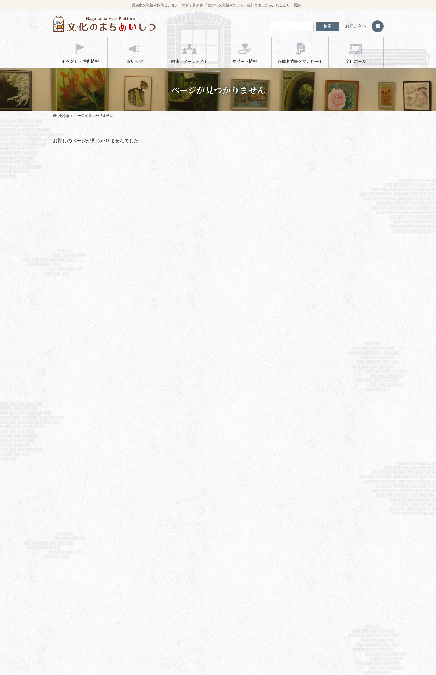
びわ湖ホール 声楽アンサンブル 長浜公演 (364, 242)
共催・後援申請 (245, 598)
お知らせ (307, 263)
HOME (64, 567)
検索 (327, 26)
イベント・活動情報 (160, 567)
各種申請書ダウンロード (248, 609)
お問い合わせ (357, 26)
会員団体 (69, 587)
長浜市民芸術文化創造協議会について (89, 576)
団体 (151, 629)
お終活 (341, 221)
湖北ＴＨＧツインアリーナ (318, 200)
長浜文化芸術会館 (311, 221)
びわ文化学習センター (165, 609)
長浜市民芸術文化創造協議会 (331, 331)
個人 (151, 639)
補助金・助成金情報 (248, 577)
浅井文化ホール (309, 283)
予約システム (69, 618)
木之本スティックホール (316, 235)
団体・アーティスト (160, 619)
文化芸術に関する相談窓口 (254, 588)
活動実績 (69, 597)
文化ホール (237, 619)
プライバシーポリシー (246, 629)
